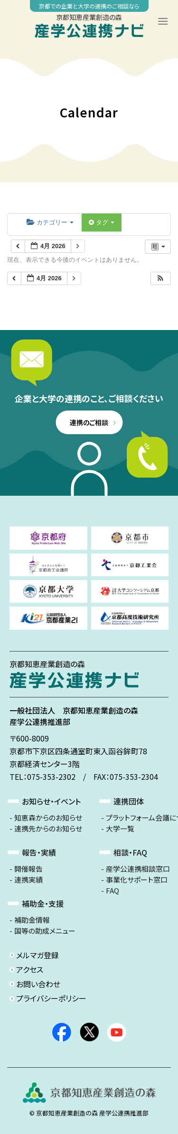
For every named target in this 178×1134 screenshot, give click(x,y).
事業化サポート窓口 (137, 879)
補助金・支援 (43, 903)
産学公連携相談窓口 (138, 869)
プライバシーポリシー (51, 998)
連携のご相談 (89, 422)
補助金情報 (32, 920)
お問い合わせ (38, 984)
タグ (101, 222)
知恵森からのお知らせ (48, 817)
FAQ (112, 890)
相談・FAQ (130, 852)
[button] (160, 278)
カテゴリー (50, 222)
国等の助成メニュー (44, 931)
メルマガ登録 (37, 955)
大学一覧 (120, 828)
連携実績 (28, 879)
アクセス (29, 969)
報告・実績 (39, 852)
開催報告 (28, 869)
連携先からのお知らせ (48, 828)
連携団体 (128, 801)
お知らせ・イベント (51, 801)
